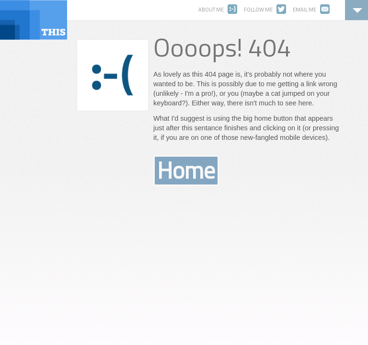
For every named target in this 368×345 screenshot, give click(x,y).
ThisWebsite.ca (33, 20)
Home (186, 170)
